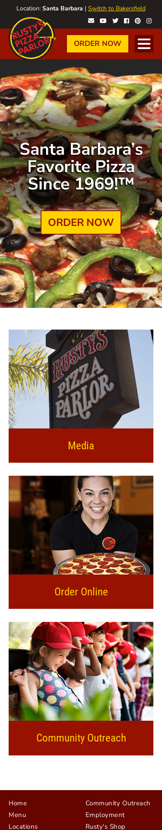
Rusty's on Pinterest (138, 20)
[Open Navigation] (144, 43)
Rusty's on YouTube (103, 20)
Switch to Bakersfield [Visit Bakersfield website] (117, 8)
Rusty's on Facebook (126, 20)
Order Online (81, 591)
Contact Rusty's (91, 20)
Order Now (97, 44)
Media (81, 445)
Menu (17, 814)
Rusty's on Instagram (149, 20)
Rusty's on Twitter (115, 20)
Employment (105, 814)
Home (18, 803)
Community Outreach (81, 738)
